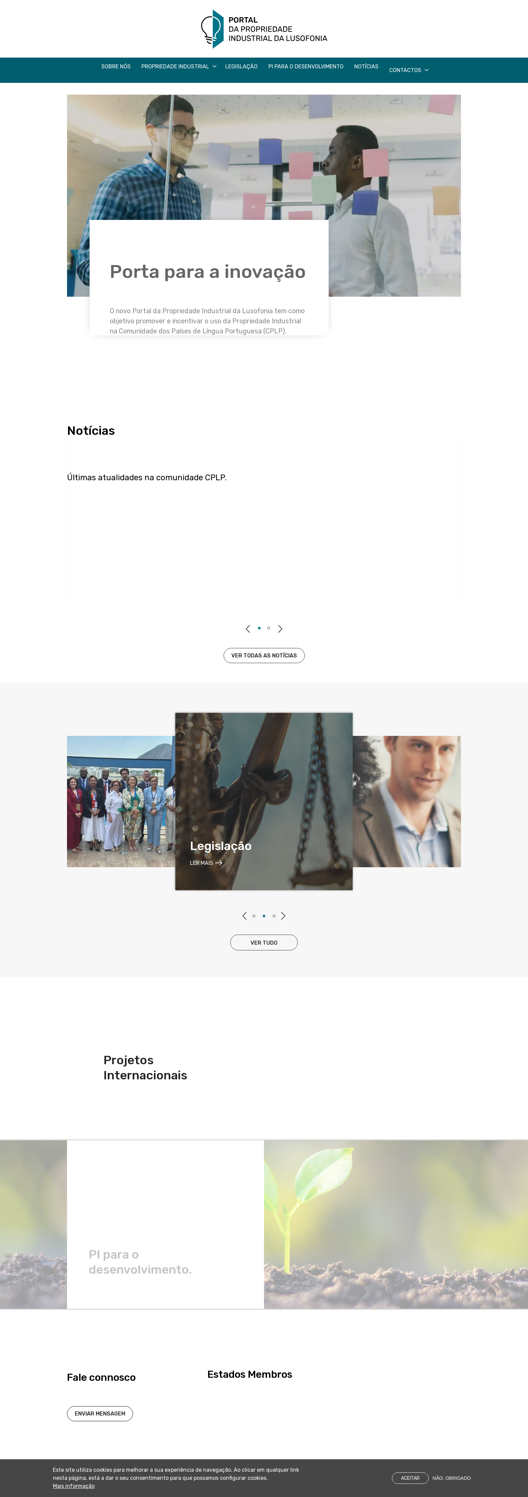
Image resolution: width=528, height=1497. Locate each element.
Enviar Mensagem (100, 1431)
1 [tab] (259, 628)
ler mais (201, 863)
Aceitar (410, 1480)
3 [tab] (274, 916)
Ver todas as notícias (264, 655)
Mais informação (74, 1488)
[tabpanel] (264, 801)
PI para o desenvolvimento (305, 66)
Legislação (241, 66)
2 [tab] (268, 628)
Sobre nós (116, 66)
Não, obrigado (452, 1480)
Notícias (366, 66)
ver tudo (264, 943)
